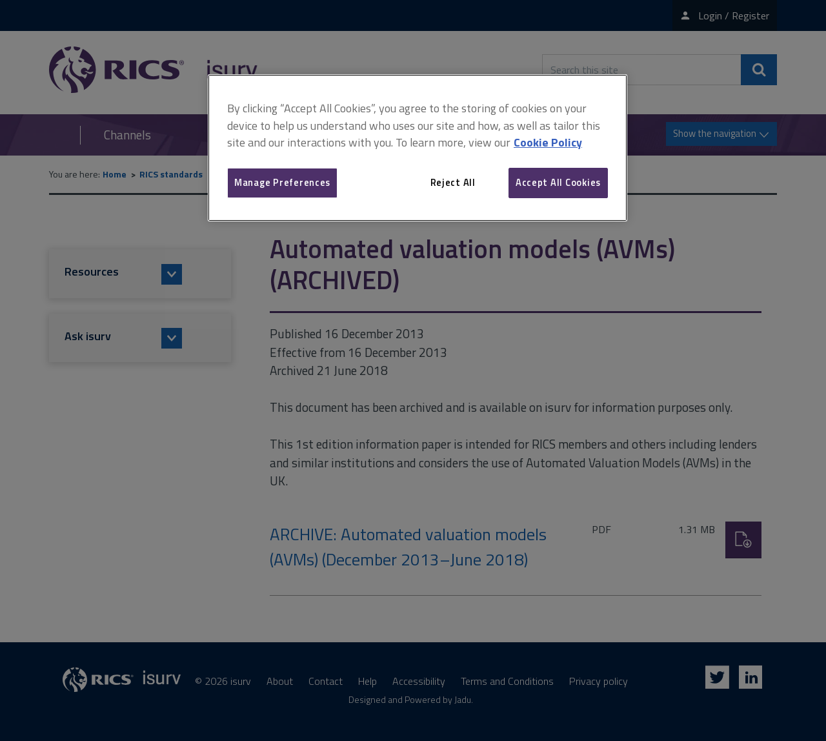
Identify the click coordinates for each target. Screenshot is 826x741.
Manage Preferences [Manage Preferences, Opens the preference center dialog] (282, 182)
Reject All (453, 182)
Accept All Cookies (558, 182)
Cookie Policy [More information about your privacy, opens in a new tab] (548, 142)
